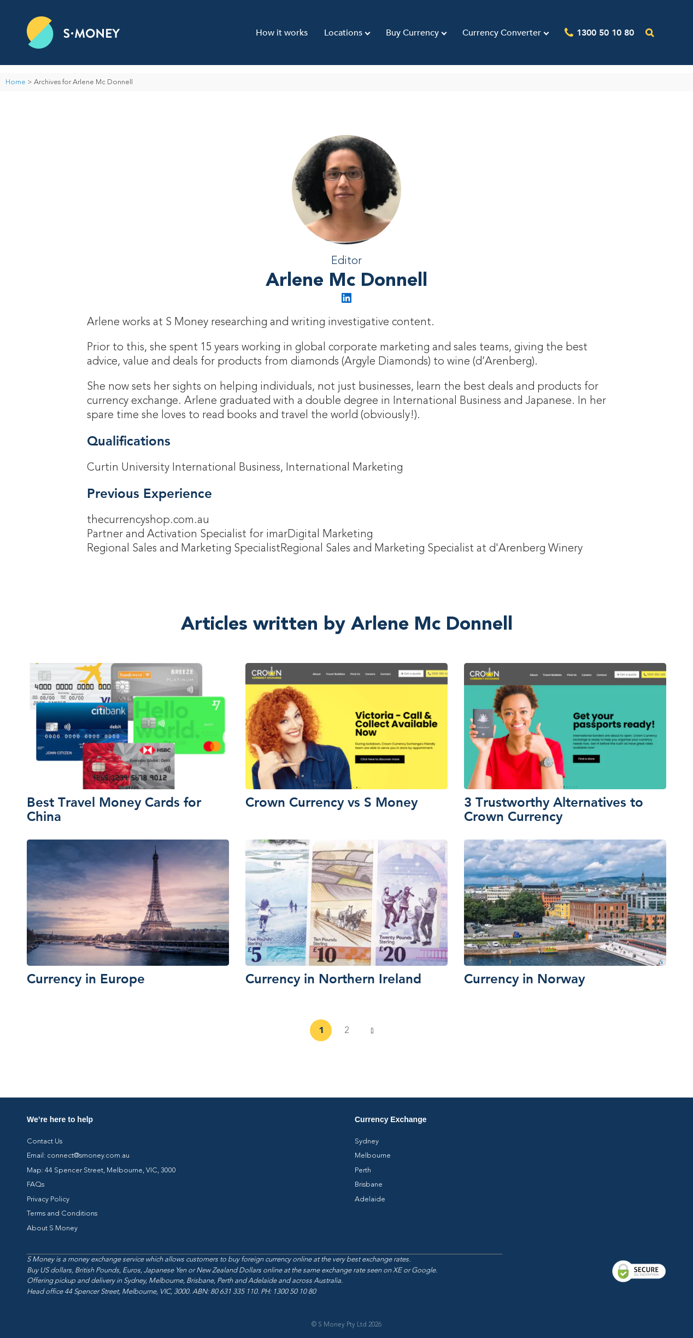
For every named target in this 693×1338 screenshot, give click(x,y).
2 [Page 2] (346, 1030)
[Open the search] (650, 32)
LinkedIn (346, 298)
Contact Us (44, 1141)
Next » (372, 1031)
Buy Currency (412, 33)
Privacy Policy (48, 1199)
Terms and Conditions (62, 1213)
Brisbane (369, 1184)
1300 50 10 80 (605, 32)
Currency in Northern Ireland (333, 978)
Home (15, 82)
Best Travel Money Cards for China (114, 809)
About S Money (52, 1228)
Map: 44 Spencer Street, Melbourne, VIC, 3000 (101, 1170)
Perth (363, 1170)
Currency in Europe (86, 978)
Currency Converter (501, 33)
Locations (343, 33)
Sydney (367, 1141)
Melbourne (373, 1155)
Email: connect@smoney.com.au (78, 1155)
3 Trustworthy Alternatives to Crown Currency (553, 809)
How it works (282, 33)
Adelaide (370, 1199)
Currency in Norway (524, 978)
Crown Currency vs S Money (331, 802)
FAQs (35, 1184)
